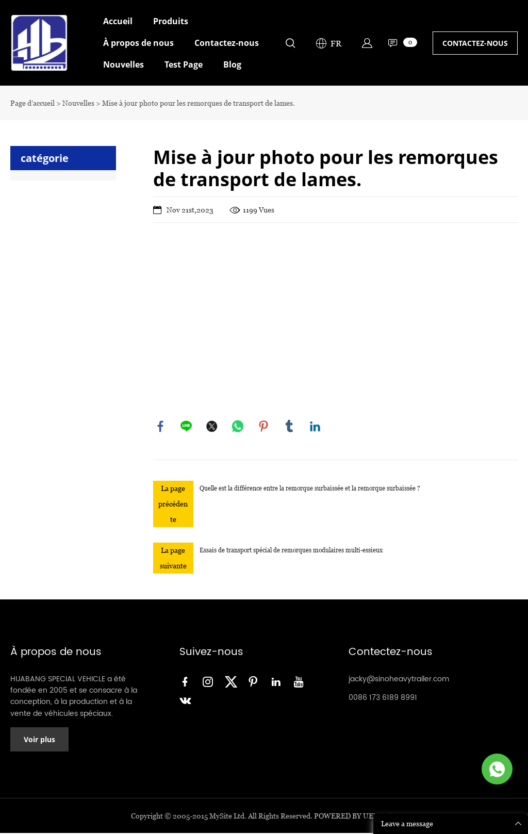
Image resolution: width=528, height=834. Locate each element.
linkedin (315, 426)
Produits (170, 21)
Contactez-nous (226, 42)
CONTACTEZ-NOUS (475, 43)
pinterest (264, 426)
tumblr (290, 426)
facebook (161, 426)
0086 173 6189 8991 (383, 698)
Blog (232, 64)
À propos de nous (138, 42)
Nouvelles (123, 64)
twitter (212, 426)
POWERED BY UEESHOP (356, 816)
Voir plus (39, 740)
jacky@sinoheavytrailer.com (399, 679)
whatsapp (238, 426)
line (186, 426)
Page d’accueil (32, 103)
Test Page (183, 64)
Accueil (118, 21)
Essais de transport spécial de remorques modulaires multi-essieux (291, 550)
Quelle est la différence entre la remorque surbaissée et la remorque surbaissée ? (310, 489)
